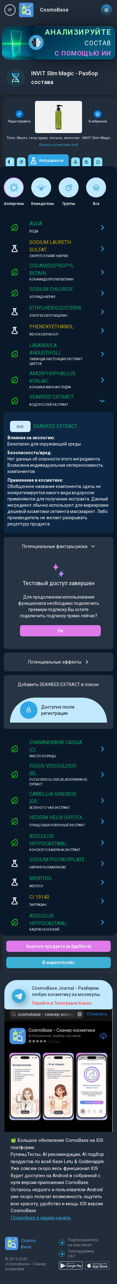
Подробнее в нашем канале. (41, 1218)
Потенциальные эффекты (58, 662)
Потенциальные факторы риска (58, 546)
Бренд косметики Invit (58, 145)
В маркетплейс (58, 962)
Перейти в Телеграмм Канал (62, 1003)
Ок (60, 630)
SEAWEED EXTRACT (55, 426)
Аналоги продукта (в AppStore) (58, 946)
